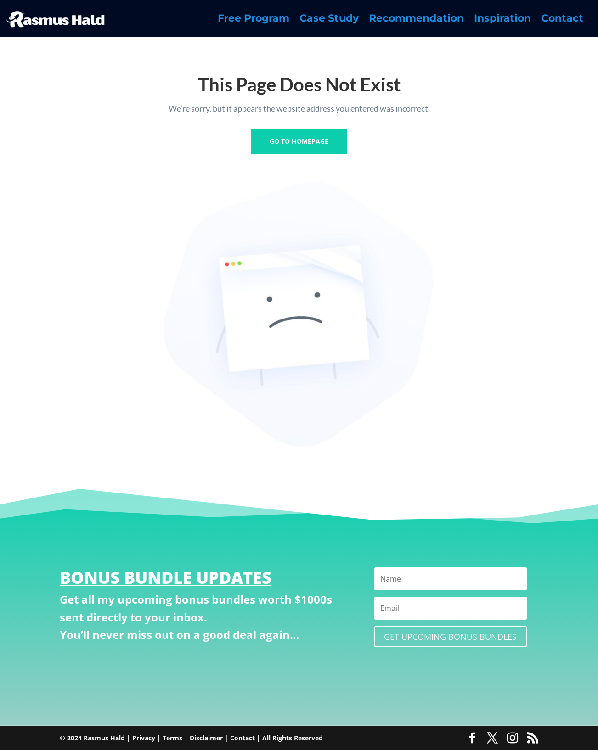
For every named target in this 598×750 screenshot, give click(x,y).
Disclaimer (206, 737)
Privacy (143, 737)
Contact (562, 19)
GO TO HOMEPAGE (299, 141)
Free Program (253, 19)
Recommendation (416, 19)
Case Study (329, 19)
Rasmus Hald (104, 737)
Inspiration (502, 19)
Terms (172, 737)
